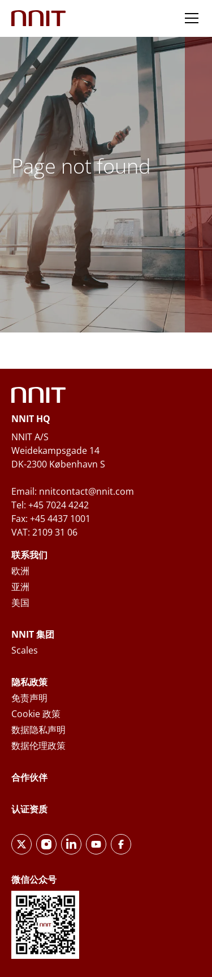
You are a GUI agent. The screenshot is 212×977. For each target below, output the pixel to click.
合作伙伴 (29, 777)
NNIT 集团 (32, 634)
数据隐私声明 (38, 729)
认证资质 (29, 809)
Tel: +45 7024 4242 (50, 505)
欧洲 (20, 571)
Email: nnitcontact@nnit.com (72, 491)
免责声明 (29, 698)
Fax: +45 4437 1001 (50, 518)
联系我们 (29, 555)
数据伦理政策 (38, 745)
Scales (24, 650)
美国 (20, 602)
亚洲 (20, 586)
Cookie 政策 (35, 714)
